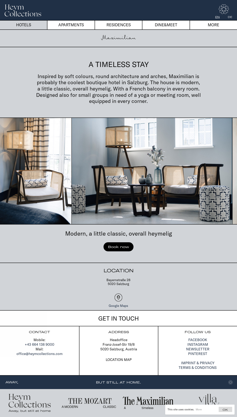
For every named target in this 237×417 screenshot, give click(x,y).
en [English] (217, 17)
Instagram (197, 344)
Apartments (71, 24)
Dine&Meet (166, 24)
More (199, 409)
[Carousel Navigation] (118, 171)
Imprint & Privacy (197, 363)
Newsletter (197, 349)
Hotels (23, 24)
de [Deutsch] (230, 17)
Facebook (197, 340)
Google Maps (118, 306)
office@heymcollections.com (39, 353)
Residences (118, 24)
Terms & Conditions (198, 367)
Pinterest (197, 353)
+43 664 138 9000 (39, 344)
